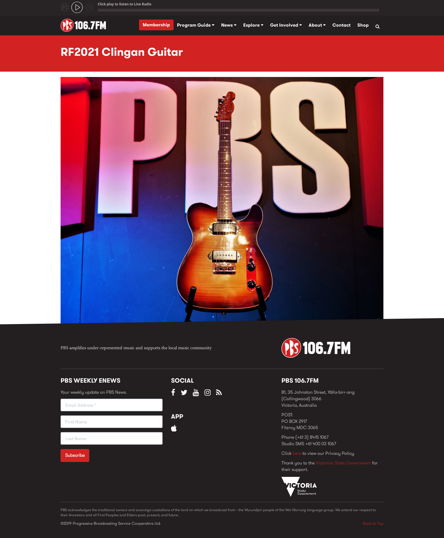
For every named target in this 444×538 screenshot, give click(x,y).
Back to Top (373, 523)
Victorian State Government (343, 463)
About (317, 25)
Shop (363, 25)
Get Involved (286, 25)
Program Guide (195, 25)
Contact (341, 25)
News (228, 25)
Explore (253, 25)
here (297, 453)
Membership (156, 25)
